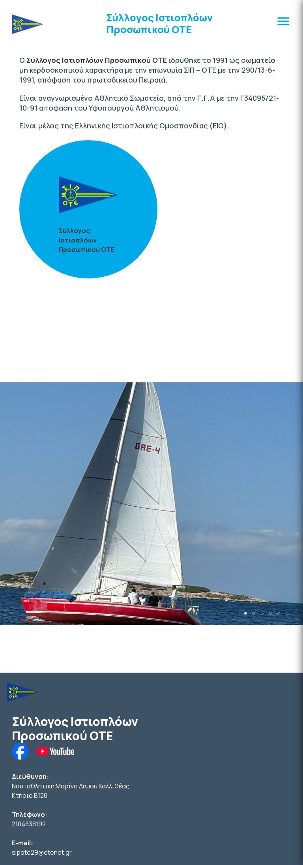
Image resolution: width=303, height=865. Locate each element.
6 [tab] (287, 613)
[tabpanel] (151, 503)
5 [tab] (279, 613)
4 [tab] (270, 613)
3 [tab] (262, 613)
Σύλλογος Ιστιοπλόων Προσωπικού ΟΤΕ (159, 23)
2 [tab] (254, 613)
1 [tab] (245, 613)
